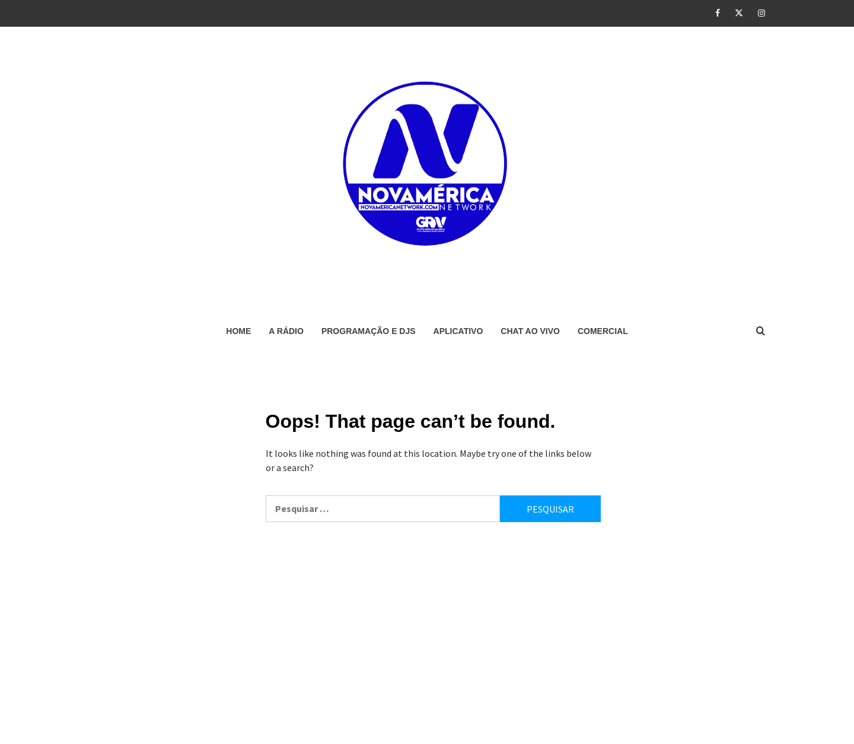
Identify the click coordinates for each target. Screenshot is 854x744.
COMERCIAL (603, 331)
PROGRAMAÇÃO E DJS (368, 331)
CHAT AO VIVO (530, 331)
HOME (238, 331)
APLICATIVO (458, 331)
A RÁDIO (286, 331)
